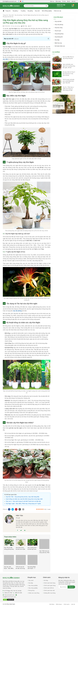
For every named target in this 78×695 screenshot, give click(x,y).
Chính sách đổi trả (49, 588)
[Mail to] (19, 509)
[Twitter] (12, 509)
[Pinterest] (16, 509)
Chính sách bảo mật (49, 590)
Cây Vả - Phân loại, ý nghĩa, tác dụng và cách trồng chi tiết (68, 88)
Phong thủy (31, 590)
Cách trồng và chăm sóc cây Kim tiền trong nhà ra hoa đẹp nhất (24, 499)
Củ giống (23, 10)
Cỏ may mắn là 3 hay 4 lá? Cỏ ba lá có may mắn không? (69, 73)
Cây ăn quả (58, 30)
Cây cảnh (37, 10)
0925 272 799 (61, 5)
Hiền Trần (24, 26)
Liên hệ (73, 1)
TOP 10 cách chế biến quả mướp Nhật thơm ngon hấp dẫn (68, 81)
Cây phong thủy (59, 33)
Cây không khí (59, 37)
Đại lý (68, 1)
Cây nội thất (58, 21)
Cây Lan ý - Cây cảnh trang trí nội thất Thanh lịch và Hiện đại (23, 501)
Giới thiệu (51, 604)
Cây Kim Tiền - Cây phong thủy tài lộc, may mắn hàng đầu (22, 496)
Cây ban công (58, 27)
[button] (26, 39)
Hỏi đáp (46, 580)
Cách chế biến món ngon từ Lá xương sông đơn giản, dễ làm (69, 66)
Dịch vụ (52, 1)
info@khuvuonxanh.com (9, 1)
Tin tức (64, 1)
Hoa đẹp (57, 40)
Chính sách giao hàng (50, 585)
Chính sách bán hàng (49, 583)
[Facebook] (9, 509)
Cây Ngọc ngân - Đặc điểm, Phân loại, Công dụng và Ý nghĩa (23, 503)
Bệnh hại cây (58, 43)
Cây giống (30, 10)
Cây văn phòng (59, 24)
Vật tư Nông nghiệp (47, 10)
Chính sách (66, 604)
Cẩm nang (58, 1)
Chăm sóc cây (57, 10)
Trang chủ (8, 10)
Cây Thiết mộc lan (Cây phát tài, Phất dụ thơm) (44, 552)
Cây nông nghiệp (33, 585)
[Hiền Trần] (9, 519)
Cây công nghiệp (33, 588)
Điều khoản (59, 604)
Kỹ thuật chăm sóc (60, 46)
